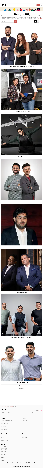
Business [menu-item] (2, 435)
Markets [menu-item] (2, 437)
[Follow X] (37, 410)
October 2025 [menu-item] (3, 451)
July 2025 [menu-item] (3, 455)
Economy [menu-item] (3, 438)
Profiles (24, 418)
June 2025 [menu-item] (3, 457)
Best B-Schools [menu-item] (4, 429)
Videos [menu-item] (23, 435)
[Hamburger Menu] (41, 5)
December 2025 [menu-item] (4, 448)
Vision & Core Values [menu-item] (27, 462)
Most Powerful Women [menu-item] (5, 425)
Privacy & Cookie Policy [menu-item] (11, 462)
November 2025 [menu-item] (4, 449)
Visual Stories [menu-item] (25, 438)
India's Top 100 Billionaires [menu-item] (6, 420)
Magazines (3, 444)
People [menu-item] (23, 421)
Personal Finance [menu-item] (4, 440)
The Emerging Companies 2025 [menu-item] (7, 421)
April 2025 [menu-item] (3, 460)
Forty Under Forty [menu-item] (4, 428)
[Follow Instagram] (41, 410)
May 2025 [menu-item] (3, 458)
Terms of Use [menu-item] (19, 462)
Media (23, 433)
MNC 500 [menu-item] (2, 431)
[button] (21, 12)
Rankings (3, 418)
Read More (39, 18)
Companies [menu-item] (24, 420)
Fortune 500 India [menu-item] (4, 423)
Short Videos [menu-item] (24, 437)
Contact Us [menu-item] (34, 462)
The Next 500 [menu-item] (3, 426)
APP (37, 5)
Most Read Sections (5, 433)
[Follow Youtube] (39, 410)
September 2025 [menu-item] (4, 452)
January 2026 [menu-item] (3, 446)
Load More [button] (21, 385)
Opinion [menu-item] (2, 442)
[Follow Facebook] (35, 410)
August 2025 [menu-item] (3, 454)
